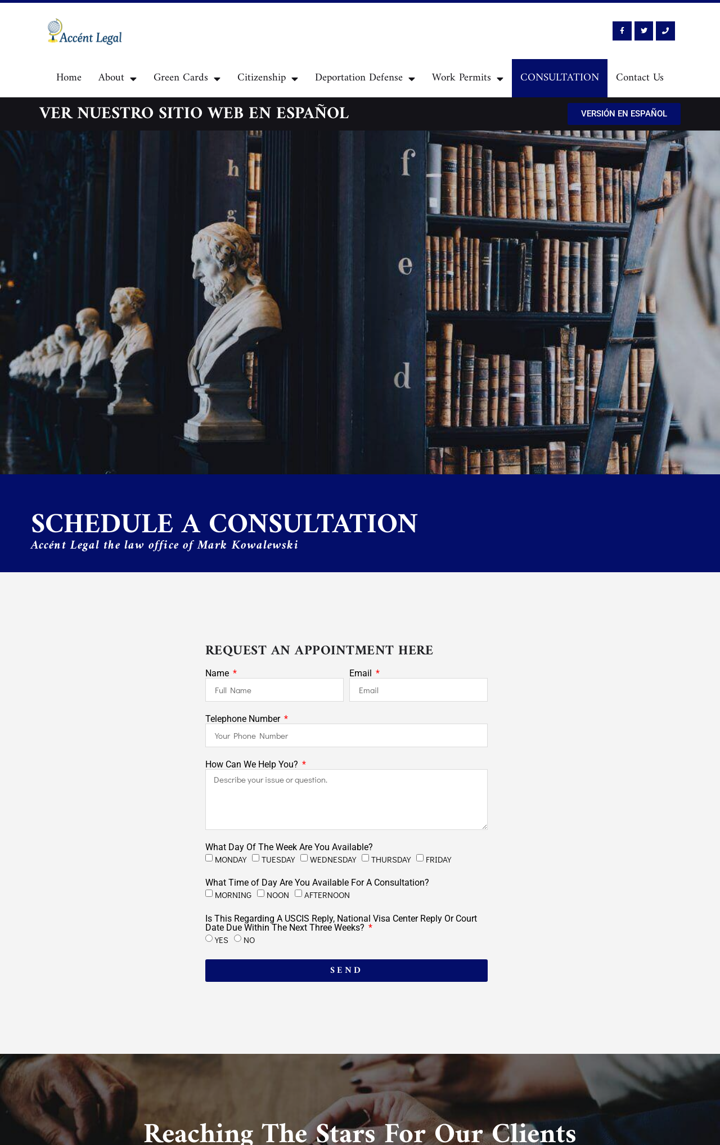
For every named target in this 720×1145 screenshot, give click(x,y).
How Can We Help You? (252, 764)
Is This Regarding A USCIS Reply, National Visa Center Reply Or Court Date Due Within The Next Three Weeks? (341, 923)
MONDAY (230, 858)
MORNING (233, 894)
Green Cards (187, 78)
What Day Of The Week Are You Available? (289, 847)
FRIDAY (438, 858)
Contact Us (640, 78)
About (117, 78)
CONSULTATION (559, 78)
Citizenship (267, 78)
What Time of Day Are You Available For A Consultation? (317, 882)
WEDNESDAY (333, 858)
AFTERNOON (327, 894)
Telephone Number (243, 719)
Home (69, 78)
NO (249, 939)
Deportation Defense (365, 78)
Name (218, 673)
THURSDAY (391, 858)
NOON (278, 894)
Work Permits (467, 78)
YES (221, 939)
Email (361, 673)
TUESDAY (278, 858)
